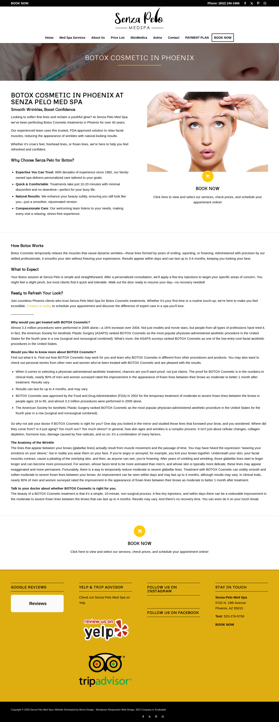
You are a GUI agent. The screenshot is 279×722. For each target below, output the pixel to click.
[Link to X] (251, 3)
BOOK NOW (19, 3)
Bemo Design (86, 709)
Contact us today (39, 306)
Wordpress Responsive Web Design (115, 709)
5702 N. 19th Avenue (230, 603)
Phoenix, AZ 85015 (229, 608)
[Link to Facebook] (245, 3)
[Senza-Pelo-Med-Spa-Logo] (139, 19)
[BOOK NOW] (208, 176)
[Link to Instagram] (265, 3)
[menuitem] (19, 3)
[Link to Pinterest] (258, 3)
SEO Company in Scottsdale (151, 709)
